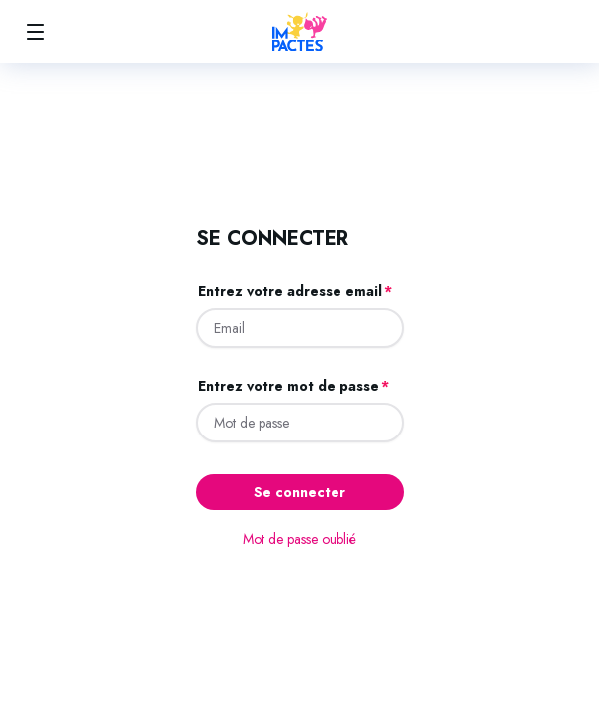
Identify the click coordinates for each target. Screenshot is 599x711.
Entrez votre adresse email (290, 291)
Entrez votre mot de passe (288, 386)
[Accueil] (299, 31)
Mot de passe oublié (299, 539)
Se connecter (299, 492)
